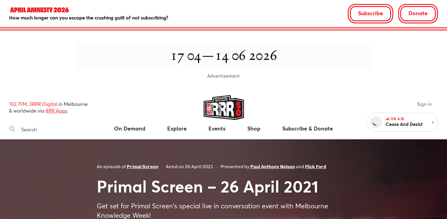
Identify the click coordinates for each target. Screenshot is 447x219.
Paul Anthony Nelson (272, 166)
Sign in (424, 104)
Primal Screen (142, 166)
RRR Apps (56, 110)
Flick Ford (315, 166)
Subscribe (370, 13)
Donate (418, 13)
